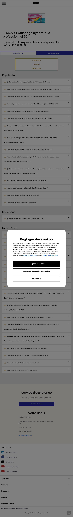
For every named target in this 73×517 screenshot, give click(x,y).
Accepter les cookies (36, 264)
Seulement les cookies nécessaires (36, 271)
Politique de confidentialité (50, 255)
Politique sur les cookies (29, 255)
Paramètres (36, 279)
